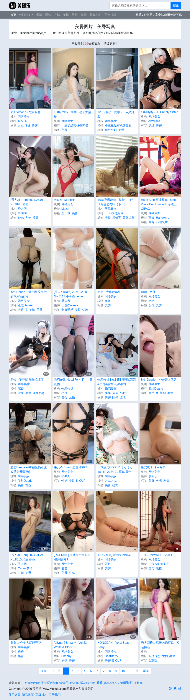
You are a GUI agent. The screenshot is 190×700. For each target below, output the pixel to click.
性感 (28, 485)
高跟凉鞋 (129, 217)
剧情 (166, 480)
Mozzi (65, 208)
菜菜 (108, 393)
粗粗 (108, 300)
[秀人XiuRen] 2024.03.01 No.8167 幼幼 (26, 202)
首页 (13, 14)
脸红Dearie (25, 305)
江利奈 (138, 682)
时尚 (21, 393)
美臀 (35, 125)
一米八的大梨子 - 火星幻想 (158, 555)
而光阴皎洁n (49, 682)
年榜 (66, 14)
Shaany (66, 656)
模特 (84, 14)
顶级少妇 (111, 130)
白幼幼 (22, 213)
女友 (21, 125)
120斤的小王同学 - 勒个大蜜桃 (72, 114)
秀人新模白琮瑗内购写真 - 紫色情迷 (160, 645)
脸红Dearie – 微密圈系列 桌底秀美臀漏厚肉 (28, 469)
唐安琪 (152, 476)
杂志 (21, 217)
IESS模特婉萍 (114, 213)
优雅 (85, 309)
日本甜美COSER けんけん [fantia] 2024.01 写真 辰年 (114, 469)
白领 (21, 572)
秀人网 (22, 208)
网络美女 (24, 116)
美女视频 (110, 14)
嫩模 (159, 568)
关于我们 (55, 694)
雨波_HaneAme (158, 217)
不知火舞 (162, 222)
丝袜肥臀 (39, 393)
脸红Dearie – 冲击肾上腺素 (159, 379)
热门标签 (25, 14)
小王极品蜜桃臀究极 (74, 125)
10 (123, 671)
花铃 (21, 388)
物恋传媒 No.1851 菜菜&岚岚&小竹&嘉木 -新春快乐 (116, 382)
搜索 (176, 5)
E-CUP (117, 660)
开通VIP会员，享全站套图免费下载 (158, 14)
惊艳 (123, 397)
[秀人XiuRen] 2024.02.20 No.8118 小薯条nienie (70, 294)
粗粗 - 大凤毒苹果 (109, 292)
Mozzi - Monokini (65, 199)
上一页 (56, 671)
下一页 (134, 671)
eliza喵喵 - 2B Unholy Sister (159, 112)
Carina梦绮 (25, 568)
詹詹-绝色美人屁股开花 (25, 642)
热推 (75, 14)
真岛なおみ (111, 682)
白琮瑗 (152, 660)
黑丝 (151, 125)
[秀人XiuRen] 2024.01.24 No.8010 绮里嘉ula (26, 557)
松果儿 (22, 121)
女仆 (151, 305)
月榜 (57, 14)
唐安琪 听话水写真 (153, 467)
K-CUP (81, 480)
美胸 (32, 309)
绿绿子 (63, 682)
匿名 (64, 568)
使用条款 (15, 694)
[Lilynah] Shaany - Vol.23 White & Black (70, 645)
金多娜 (74, 682)
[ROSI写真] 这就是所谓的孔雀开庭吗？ (72, 557)
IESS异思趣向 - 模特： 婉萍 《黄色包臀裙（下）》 (115, 202)
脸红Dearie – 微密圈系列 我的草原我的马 (28, 294)
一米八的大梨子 (158, 563)
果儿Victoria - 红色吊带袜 (70, 467)
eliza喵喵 (154, 121)
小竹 (64, 393)
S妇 (27, 125)
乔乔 (99, 682)
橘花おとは (87, 682)
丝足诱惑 (154, 656)
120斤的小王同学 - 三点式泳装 (116, 114)
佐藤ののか (32, 682)
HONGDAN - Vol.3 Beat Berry (113, 645)
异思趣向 (111, 208)
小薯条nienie (69, 305)
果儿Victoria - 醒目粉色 (25, 112)
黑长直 (65, 213)
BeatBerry (111, 656)
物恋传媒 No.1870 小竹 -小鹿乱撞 (73, 382)
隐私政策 (28, 694)
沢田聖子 (126, 682)
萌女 (115, 485)
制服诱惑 (67, 309)
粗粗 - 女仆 (148, 292)
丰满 (159, 480)
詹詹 (21, 651)
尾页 (146, 671)
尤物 (28, 217)
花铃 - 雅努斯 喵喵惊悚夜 (27, 379)
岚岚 (115, 393)
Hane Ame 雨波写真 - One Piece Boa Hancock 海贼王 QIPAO (159, 204)
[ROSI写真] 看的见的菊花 (114, 555)
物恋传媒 (67, 388)
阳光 (115, 397)
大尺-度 (23, 309)
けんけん (111, 480)
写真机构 (95, 14)
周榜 (48, 14)
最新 (39, 14)
